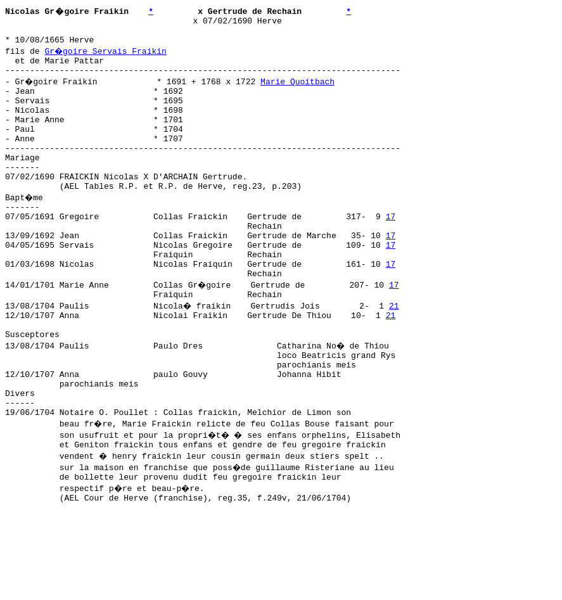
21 (395, 353)
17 (391, 250)
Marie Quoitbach (299, 90)
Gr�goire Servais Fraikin (106, 56)
